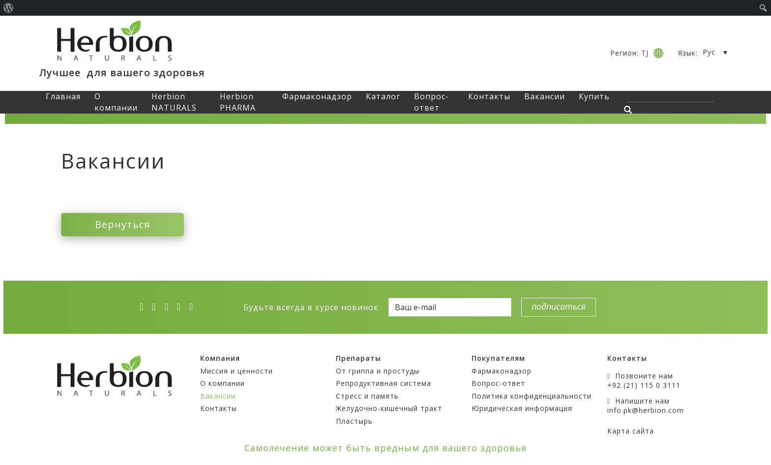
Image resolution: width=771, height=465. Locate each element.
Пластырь (354, 421)
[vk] (182, 307)
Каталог (383, 96)
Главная (63, 96)
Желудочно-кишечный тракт (389, 408)
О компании (116, 102)
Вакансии (544, 96)
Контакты (489, 96)
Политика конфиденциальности (532, 396)
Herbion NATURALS (174, 102)
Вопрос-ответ (431, 102)
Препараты (358, 358)
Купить (594, 96)
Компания (220, 358)
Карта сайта (630, 431)
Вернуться (122, 224)
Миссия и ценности (236, 371)
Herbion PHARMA (238, 102)
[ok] (194, 307)
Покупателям (498, 358)
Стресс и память (367, 396)
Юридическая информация (522, 408)
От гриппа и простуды (377, 371)
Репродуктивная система (383, 383)
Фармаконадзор (317, 96)
